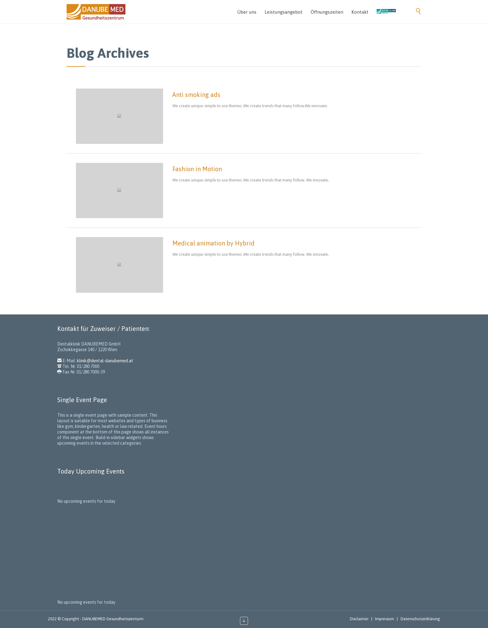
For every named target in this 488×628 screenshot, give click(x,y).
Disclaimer (359, 619)
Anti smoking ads (196, 94)
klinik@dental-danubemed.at (105, 360)
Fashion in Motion (197, 168)
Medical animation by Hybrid (213, 243)
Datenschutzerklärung (420, 619)
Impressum (384, 619)
